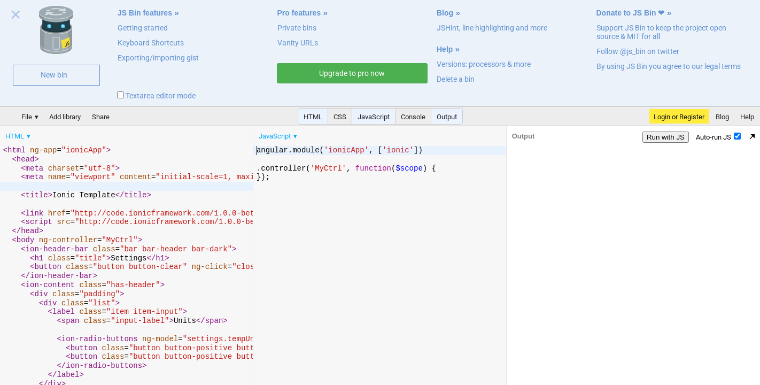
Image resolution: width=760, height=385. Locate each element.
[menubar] (85, 134)
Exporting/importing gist (158, 57)
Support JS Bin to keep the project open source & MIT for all (661, 32)
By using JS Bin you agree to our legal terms (668, 66)
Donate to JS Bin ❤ (630, 13)
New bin (54, 75)
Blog (445, 13)
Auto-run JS (718, 137)
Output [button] (447, 117)
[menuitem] (18, 136)
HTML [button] (313, 117)
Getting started (143, 28)
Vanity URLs (297, 42)
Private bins (296, 28)
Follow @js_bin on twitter (637, 51)
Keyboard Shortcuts (151, 42)
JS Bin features (145, 13)
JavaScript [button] (374, 117)
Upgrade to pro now (352, 73)
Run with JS (666, 137)
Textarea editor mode (156, 95)
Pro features (299, 13)
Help (445, 49)
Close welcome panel (16, 16)
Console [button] (413, 117)
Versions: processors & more (484, 64)
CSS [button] (340, 117)
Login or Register (679, 117)
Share (101, 117)
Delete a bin (456, 79)
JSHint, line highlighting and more (492, 28)
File (26, 117)
